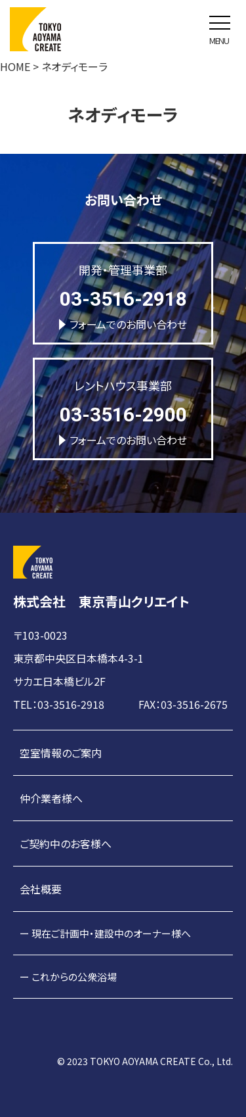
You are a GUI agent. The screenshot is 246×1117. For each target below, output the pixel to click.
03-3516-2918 (123, 298)
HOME (15, 66)
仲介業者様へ (51, 798)
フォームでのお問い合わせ (122, 324)
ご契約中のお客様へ (66, 843)
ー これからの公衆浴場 (68, 977)
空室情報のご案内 (61, 753)
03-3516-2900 (123, 414)
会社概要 (41, 889)
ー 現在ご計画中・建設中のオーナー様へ (105, 933)
